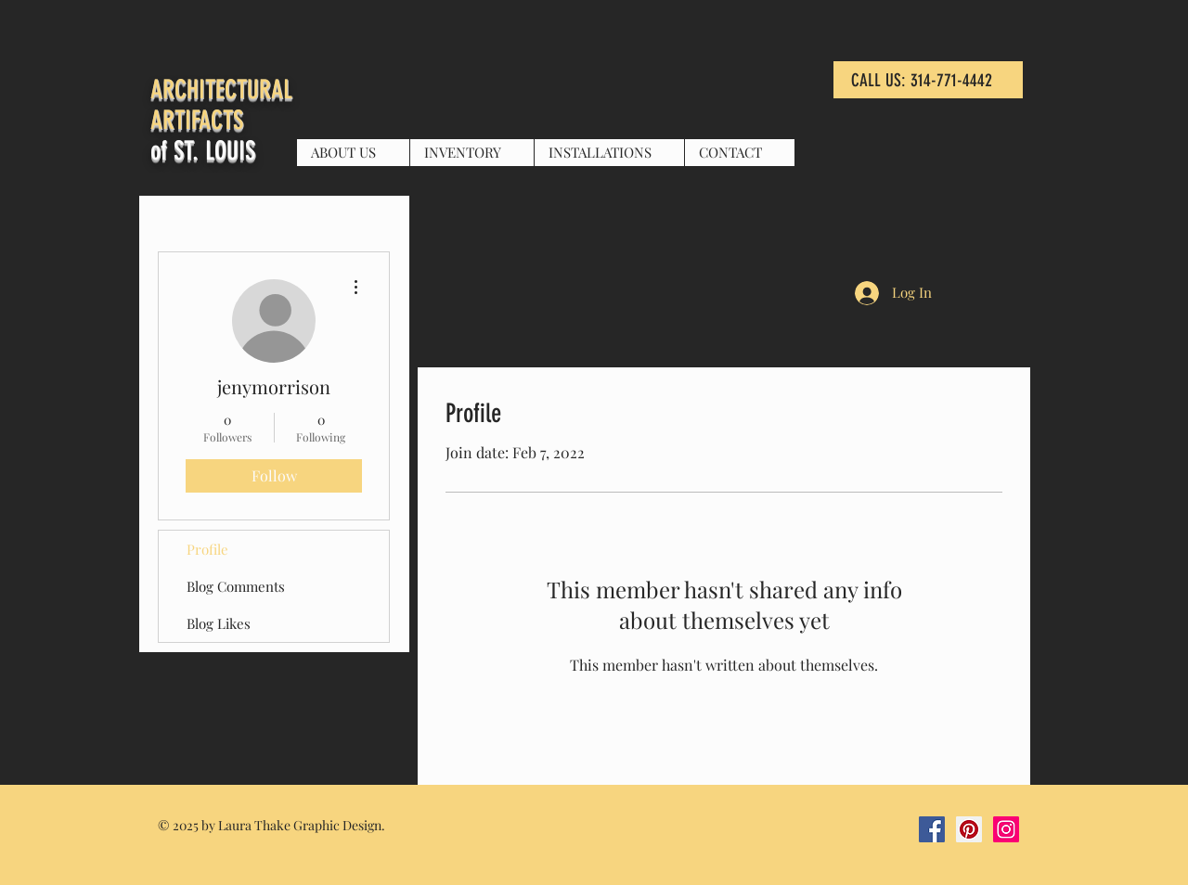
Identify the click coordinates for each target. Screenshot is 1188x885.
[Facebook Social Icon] (932, 829)
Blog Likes (219, 623)
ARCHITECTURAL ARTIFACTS (221, 104)
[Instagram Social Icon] (1006, 829)
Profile (207, 549)
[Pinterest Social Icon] (969, 829)
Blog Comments (236, 586)
